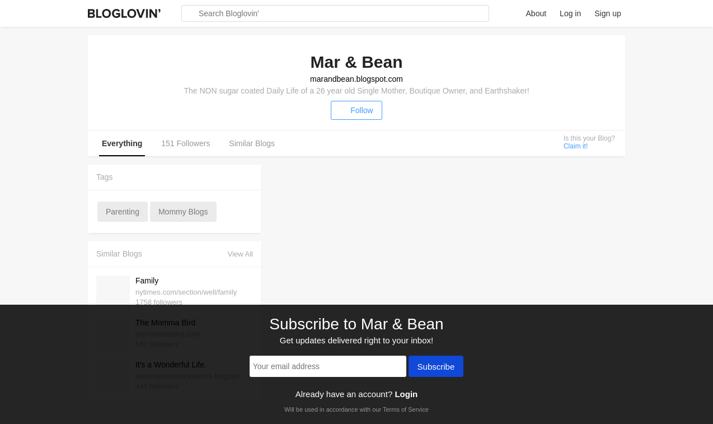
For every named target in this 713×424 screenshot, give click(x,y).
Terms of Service (406, 409)
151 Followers (185, 143)
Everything (122, 143)
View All (240, 254)
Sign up (607, 13)
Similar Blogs (252, 143)
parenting (122, 211)
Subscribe (436, 367)
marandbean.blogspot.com (356, 78)
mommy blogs (183, 211)
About (536, 13)
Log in (570, 13)
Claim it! (576, 146)
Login (406, 394)
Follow (356, 110)
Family (146, 280)
